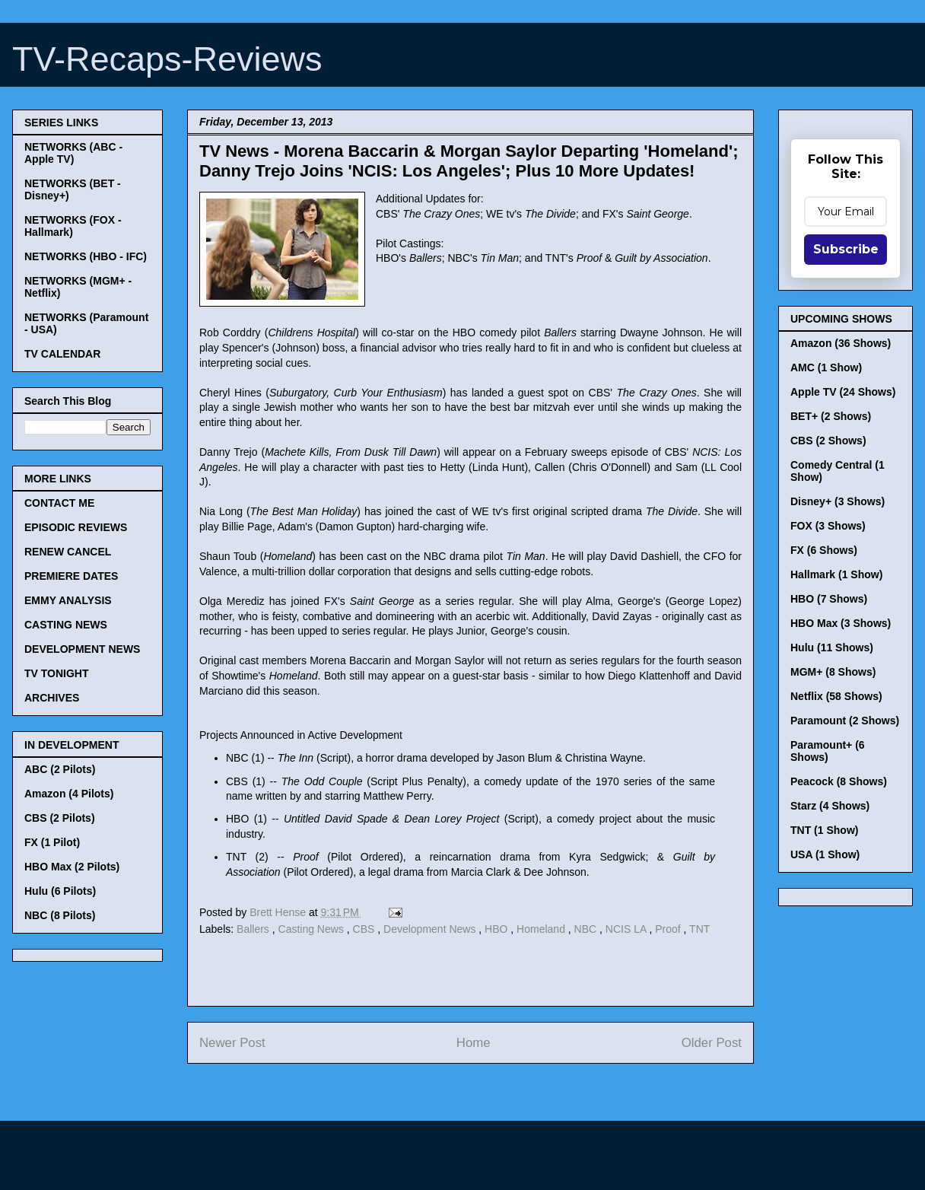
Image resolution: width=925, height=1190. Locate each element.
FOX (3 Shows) (828, 526)
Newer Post (232, 1043)
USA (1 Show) (825, 854)
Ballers (254, 929)
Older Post (712, 1043)
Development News (430, 929)
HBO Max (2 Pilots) (71, 867)
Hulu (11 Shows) (831, 647)
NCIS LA (628, 929)
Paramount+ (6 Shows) (827, 751)
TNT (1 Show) (824, 830)
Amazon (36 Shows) (840, 343)
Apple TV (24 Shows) (842, 392)
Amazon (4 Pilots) (68, 794)
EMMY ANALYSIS (68, 600)
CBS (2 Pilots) (59, 818)
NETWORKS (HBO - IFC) (85, 256)
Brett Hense (279, 912)
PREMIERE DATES (71, 576)
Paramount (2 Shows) (844, 720)
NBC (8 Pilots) (59, 915)
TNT (699, 929)
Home (473, 1043)
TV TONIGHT (56, 673)
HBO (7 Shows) (828, 599)
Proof (669, 929)
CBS (365, 929)
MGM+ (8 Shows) (833, 672)
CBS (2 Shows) (828, 440)
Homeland (542, 929)
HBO (497, 929)
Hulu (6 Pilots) (60, 891)
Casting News (312, 929)
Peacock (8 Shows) (838, 781)
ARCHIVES (51, 698)
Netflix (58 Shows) (836, 696)
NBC (586, 929)
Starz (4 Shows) (829, 806)
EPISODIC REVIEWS (75, 527)
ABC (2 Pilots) (59, 769)
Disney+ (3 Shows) (837, 501)
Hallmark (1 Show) (836, 574)
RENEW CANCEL (67, 552)
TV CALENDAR (62, 354)
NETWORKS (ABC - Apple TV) (73, 153)
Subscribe (846, 249)
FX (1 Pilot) (52, 842)
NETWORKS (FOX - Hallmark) (73, 226)
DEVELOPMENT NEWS (82, 649)
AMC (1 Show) (826, 367)
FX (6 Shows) (823, 550)
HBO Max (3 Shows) (840, 623)
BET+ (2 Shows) (830, 416)
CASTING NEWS (65, 625)
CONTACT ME (59, 503)
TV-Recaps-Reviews (167, 59)
